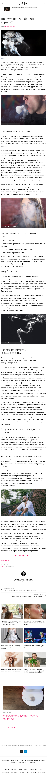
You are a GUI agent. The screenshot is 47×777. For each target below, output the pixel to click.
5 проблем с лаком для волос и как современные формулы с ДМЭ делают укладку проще (11, 622)
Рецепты (33, 772)
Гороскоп (14, 769)
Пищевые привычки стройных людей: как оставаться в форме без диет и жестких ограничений (34, 671)
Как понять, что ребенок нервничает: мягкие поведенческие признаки (12, 670)
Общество (5, 772)
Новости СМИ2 (6, 560)
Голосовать (10, 727)
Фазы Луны (14, 772)
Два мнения (33, 769)
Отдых (41, 769)
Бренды (6, 769)
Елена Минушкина (10, 26)
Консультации (24, 772)
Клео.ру (3, 566)
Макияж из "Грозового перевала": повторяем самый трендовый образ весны (34, 622)
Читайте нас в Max (24, 556)
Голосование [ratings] (7, 712)
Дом (20, 769)
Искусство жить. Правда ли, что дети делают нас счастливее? (33, 646)
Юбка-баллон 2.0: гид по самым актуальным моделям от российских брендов (11, 646)
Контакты (41, 772)
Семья (26, 769)
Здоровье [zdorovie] (4, 14)
